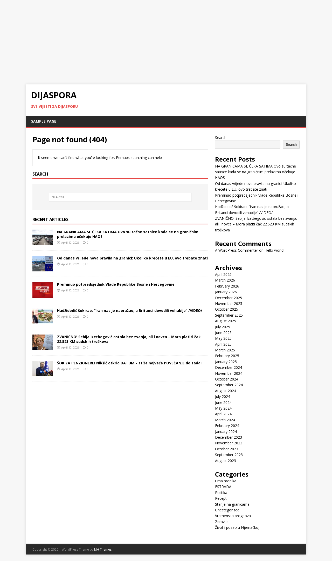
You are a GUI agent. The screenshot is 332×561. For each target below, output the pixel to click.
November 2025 (228, 303)
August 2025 (225, 320)
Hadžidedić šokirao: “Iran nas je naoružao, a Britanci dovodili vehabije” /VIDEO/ (129, 310)
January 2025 (226, 361)
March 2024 (225, 419)
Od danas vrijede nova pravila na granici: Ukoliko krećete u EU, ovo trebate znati (132, 258)
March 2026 (225, 280)
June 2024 (223, 402)
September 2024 (229, 384)
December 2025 (228, 297)
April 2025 (223, 344)
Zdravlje (222, 521)
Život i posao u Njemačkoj (237, 527)
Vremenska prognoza (233, 515)
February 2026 (227, 286)
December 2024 (228, 367)
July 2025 (222, 326)
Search (220, 137)
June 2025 (223, 332)
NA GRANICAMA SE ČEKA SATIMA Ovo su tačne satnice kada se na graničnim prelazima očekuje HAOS (127, 234)
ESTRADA (223, 486)
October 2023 (226, 448)
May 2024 (223, 408)
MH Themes (103, 549)
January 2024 (226, 431)
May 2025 (223, 338)
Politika (221, 492)
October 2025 (226, 309)
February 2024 (227, 425)
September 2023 (229, 454)
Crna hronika (225, 480)
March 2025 (225, 350)
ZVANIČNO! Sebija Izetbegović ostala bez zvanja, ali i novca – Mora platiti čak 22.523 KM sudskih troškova (129, 339)
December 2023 (228, 437)
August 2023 (225, 460)
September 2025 (229, 315)
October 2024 (226, 379)
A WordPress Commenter (236, 250)
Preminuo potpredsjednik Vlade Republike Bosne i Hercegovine (116, 284)
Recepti (221, 498)
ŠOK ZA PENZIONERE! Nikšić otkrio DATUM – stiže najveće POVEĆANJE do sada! (129, 362)
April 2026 (223, 274)
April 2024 (223, 413)
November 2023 (228, 442)
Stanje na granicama (232, 504)
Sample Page (43, 121)
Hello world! (274, 250)
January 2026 (226, 291)
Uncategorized (227, 509)
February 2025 (227, 355)
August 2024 (225, 390)
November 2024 (228, 373)
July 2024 (222, 396)
